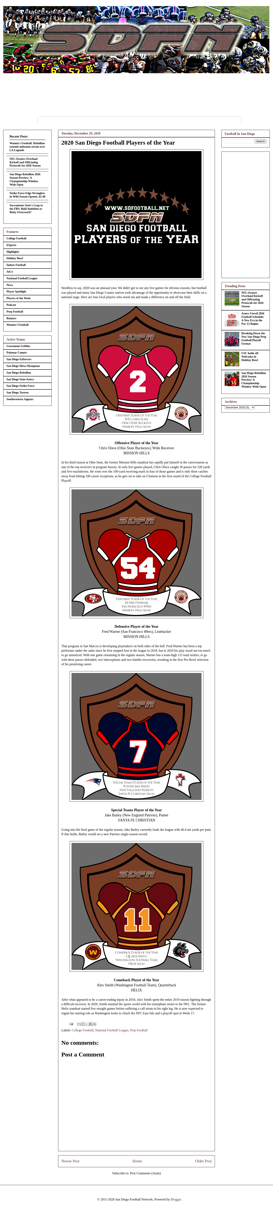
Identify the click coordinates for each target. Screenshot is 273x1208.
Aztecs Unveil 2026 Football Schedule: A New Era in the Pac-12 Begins (253, 318)
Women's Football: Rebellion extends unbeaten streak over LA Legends (27, 147)
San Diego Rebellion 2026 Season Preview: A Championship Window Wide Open (25, 179)
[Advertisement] (245, 214)
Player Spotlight (16, 291)
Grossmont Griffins (18, 346)
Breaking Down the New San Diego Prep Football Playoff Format (254, 338)
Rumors (11, 318)
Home (137, 1161)
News (9, 285)
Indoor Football (16, 265)
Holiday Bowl (14, 258)
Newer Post (70, 1161)
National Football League (111, 1030)
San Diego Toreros (17, 392)
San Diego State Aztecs (20, 379)
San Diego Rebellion (18, 372)
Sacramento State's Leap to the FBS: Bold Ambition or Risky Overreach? (26, 209)
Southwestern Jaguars (20, 399)
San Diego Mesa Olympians (23, 366)
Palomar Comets (16, 352)
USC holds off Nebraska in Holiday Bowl (250, 357)
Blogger (176, 1199)
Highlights (12, 251)
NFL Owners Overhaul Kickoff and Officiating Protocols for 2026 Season (25, 162)
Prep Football (139, 1030)
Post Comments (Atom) (145, 1173)
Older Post (203, 1161)
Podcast (11, 304)
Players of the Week (18, 298)
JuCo (9, 271)
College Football (82, 1030)
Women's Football (17, 324)
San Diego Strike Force (20, 385)
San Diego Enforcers (18, 359)
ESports (11, 245)
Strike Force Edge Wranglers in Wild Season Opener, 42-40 (27, 195)
